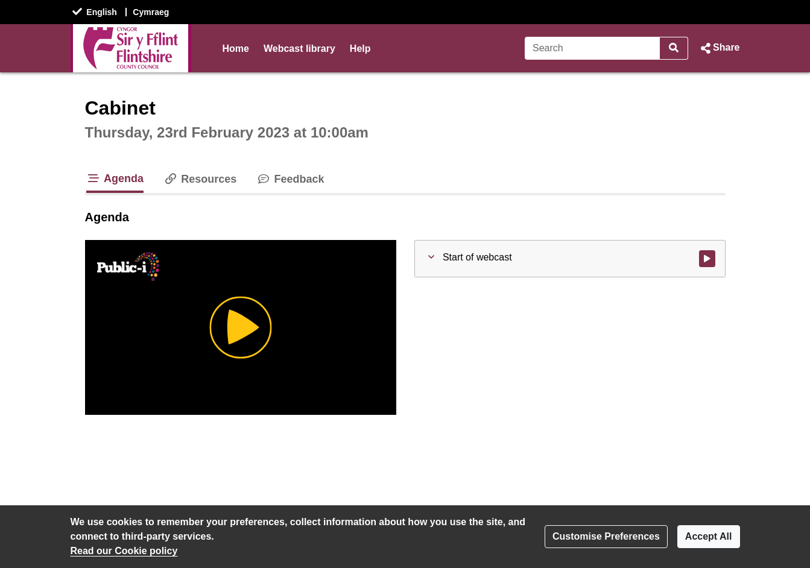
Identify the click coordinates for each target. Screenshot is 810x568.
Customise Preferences (606, 536)
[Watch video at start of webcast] (707, 258)
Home (236, 48)
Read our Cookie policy (124, 551)
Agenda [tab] (115, 178)
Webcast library (299, 48)
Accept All (708, 536)
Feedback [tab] (290, 179)
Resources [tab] (199, 179)
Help (360, 48)
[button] (718, 48)
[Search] (592, 48)
